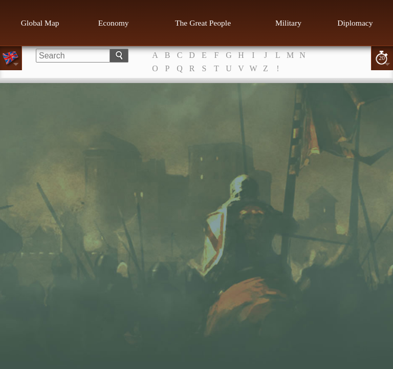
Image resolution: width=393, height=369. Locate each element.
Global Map (40, 22)
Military (288, 22)
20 (382, 57)
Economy (113, 22)
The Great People (203, 22)
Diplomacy (355, 22)
